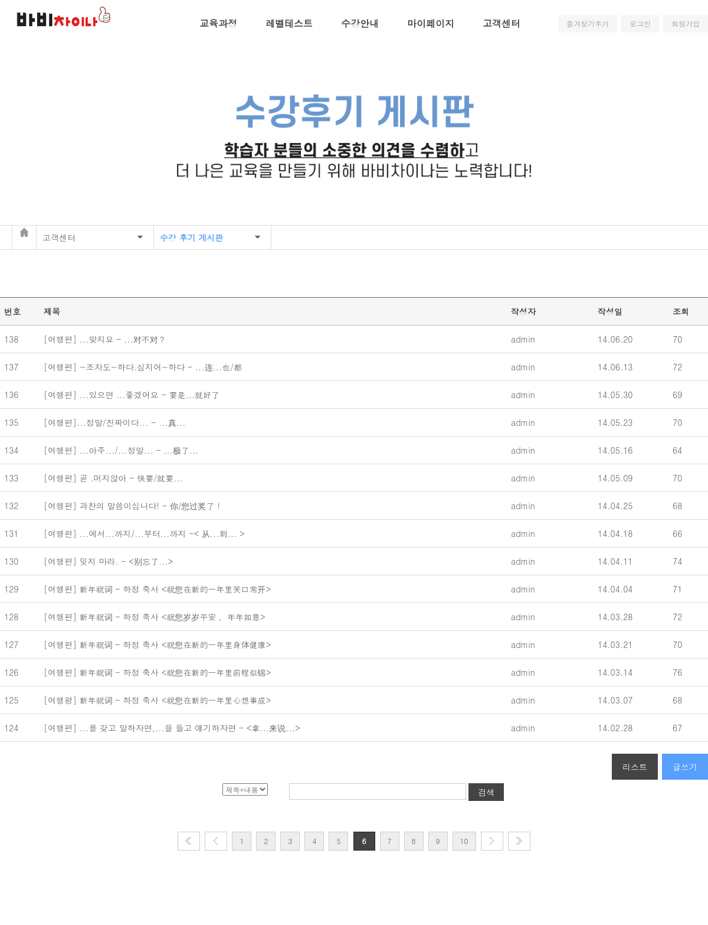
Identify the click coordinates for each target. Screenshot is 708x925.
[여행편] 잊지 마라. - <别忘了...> (110, 561)
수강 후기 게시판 (191, 237)
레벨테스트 (289, 23)
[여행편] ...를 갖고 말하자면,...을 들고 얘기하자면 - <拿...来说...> (173, 728)
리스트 (634, 767)
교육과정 (218, 23)
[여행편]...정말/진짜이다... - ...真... (117, 422)
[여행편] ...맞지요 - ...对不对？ (106, 339)
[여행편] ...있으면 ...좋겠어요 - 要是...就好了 (134, 394)
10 (464, 841)
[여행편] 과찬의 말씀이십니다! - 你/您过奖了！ (134, 506)
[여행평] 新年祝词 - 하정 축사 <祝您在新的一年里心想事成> (159, 700)
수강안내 (360, 23)
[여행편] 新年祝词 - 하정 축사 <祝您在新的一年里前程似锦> (159, 672)
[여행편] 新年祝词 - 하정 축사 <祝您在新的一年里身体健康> (159, 644)
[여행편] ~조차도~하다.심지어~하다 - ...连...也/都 (144, 367)
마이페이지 (430, 23)
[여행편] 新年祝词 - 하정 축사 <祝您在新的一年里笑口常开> (160, 589)
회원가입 (685, 23)
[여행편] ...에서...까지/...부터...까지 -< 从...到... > (145, 533)
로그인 (640, 23)
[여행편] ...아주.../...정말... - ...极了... (124, 450)
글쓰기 (685, 767)
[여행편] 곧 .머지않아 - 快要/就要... (116, 478)
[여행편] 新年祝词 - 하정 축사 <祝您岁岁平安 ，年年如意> (156, 617)
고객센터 (501, 23)
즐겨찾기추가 (587, 23)
